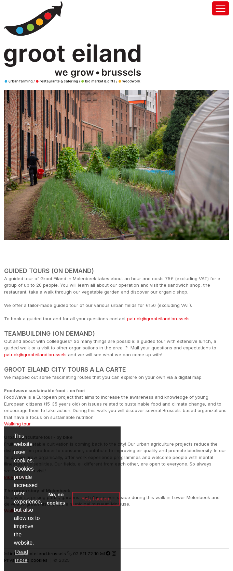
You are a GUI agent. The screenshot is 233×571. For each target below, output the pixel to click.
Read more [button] (21, 556)
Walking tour (17, 423)
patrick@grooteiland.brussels (158, 318)
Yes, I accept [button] (96, 498)
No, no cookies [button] (56, 499)
